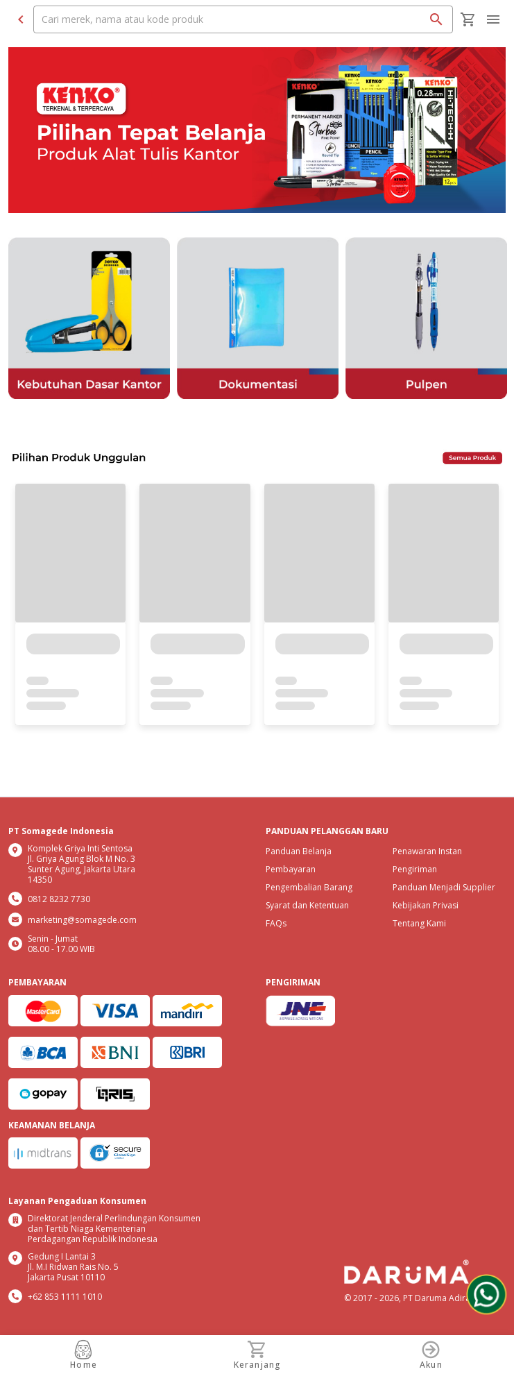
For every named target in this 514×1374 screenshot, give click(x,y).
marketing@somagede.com (82, 920)
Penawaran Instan (427, 851)
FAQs (276, 923)
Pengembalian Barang (309, 887)
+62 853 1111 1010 (65, 1296)
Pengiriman (415, 869)
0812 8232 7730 (59, 899)
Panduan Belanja (299, 851)
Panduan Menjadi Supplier (444, 887)
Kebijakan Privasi (426, 905)
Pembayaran (291, 869)
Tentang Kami (419, 923)
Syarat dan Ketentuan (307, 905)
